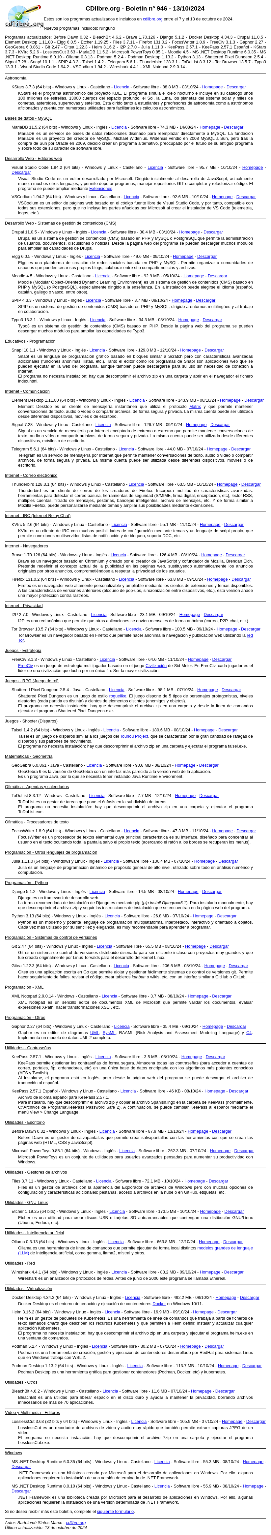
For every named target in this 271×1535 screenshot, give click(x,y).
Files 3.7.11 (124, 42)
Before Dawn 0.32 (70, 37)
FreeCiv (25, 665)
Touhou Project (134, 736)
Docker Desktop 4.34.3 (211, 37)
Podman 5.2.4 (110, 56)
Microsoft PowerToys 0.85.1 (138, 51)
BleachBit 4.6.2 (107, 37)
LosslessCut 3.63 (59, 51)
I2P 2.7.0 (128, 47)
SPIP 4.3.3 (68, 61)
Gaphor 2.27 (251, 42)
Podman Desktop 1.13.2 (151, 56)
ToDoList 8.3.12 (196, 61)
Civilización (156, 665)
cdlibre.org (153, 18)
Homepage (212, 86)
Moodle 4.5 (178, 51)
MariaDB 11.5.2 (93, 51)
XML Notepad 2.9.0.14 (164, 66)
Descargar (236, 86)
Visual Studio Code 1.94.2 (44, 66)
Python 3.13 (189, 56)
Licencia (121, 86)
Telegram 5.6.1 (122, 61)
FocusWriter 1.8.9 (188, 42)
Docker (159, 1303)
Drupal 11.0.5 (250, 37)
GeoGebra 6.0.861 (22, 47)
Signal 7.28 (15, 61)
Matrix (195, 406)
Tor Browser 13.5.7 (233, 61)
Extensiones (100, 188)
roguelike (117, 695)
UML (94, 1032)
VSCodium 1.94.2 (89, 66)
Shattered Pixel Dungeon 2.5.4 (234, 56)
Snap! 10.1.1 (42, 61)
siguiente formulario (115, 1511)
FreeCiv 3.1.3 (222, 42)
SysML (109, 1032)
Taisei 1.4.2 (93, 61)
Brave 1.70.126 (140, 37)
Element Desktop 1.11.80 (29, 42)
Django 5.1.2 (172, 37)
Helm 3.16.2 (103, 47)
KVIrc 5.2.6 (28, 51)
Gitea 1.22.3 (76, 47)
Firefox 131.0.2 (153, 42)
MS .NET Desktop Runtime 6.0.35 (224, 51)
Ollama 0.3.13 (79, 56)
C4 (249, 1032)
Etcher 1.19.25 (94, 42)
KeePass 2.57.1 (183, 47)
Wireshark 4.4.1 (124, 66)
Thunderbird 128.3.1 (159, 61)
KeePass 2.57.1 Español (225, 47)
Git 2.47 (52, 47)
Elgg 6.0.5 (67, 42)
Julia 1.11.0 (152, 47)
